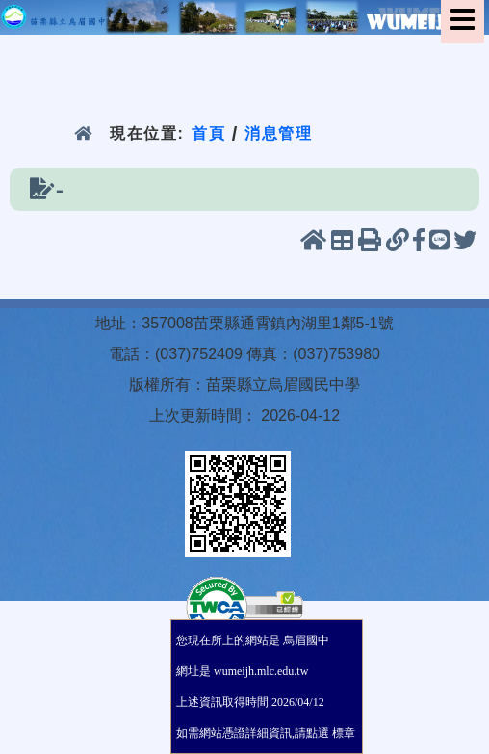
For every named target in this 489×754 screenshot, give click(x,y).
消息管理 (279, 133)
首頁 (208, 133)
